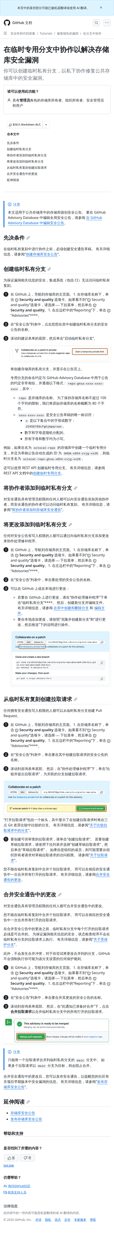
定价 (67, 1219)
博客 (93, 1219)
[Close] (101, 7)
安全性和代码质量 (23, 33)
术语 (38, 1219)
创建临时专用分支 (47, 473)
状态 (58, 1219)
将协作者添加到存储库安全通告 (36, 509)
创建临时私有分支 (27, 268)
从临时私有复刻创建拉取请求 (40, 699)
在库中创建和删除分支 (71, 607)
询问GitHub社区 (17, 1186)
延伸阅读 (17, 1101)
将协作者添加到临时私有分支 (40, 487)
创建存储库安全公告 (42, 254)
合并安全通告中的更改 (33, 894)
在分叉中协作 (92, 33)
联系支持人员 (15, 1192)
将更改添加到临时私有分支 (38, 524)
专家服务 (80, 1219)
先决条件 (17, 237)
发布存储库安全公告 (26, 1119)
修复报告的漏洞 (67, 33)
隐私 (48, 1219)
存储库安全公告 (23, 1112)
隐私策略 (9, 1166)
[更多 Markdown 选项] (46, 124)
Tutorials (46, 33)
